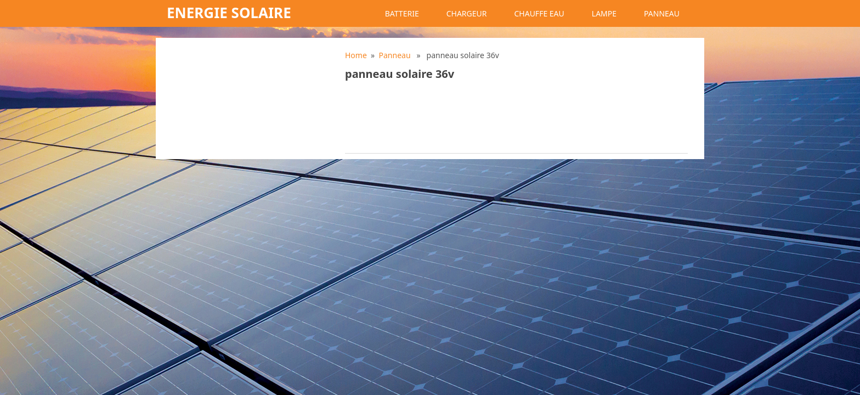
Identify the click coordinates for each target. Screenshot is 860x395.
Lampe (604, 13)
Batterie (402, 13)
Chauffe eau (539, 13)
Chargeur (466, 13)
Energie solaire (229, 12)
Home (356, 55)
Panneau (662, 13)
